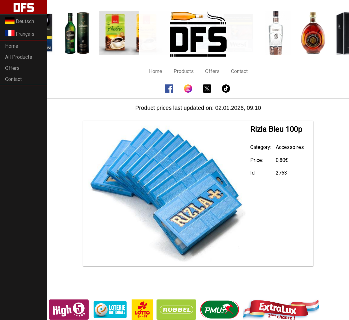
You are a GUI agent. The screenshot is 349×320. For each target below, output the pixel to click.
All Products (18, 57)
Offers (12, 68)
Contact (13, 79)
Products (184, 71)
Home (11, 46)
